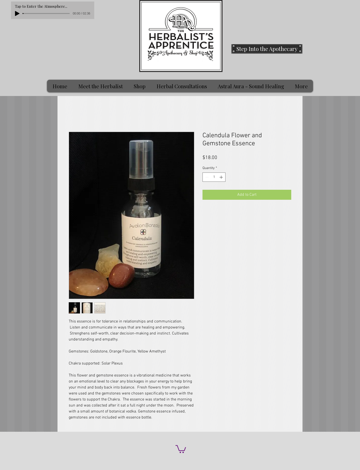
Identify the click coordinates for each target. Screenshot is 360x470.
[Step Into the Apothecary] (266, 49)
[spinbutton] (214, 177)
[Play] (17, 13)
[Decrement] (206, 177)
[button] (181, 448)
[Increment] (221, 177)
